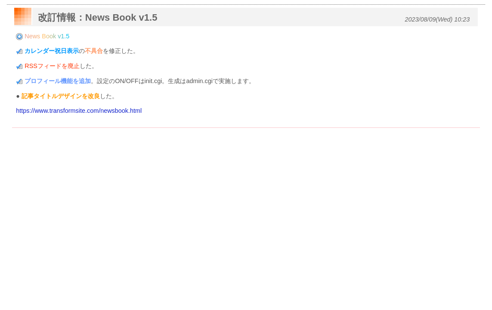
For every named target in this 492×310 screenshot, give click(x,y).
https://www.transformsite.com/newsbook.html (79, 110)
